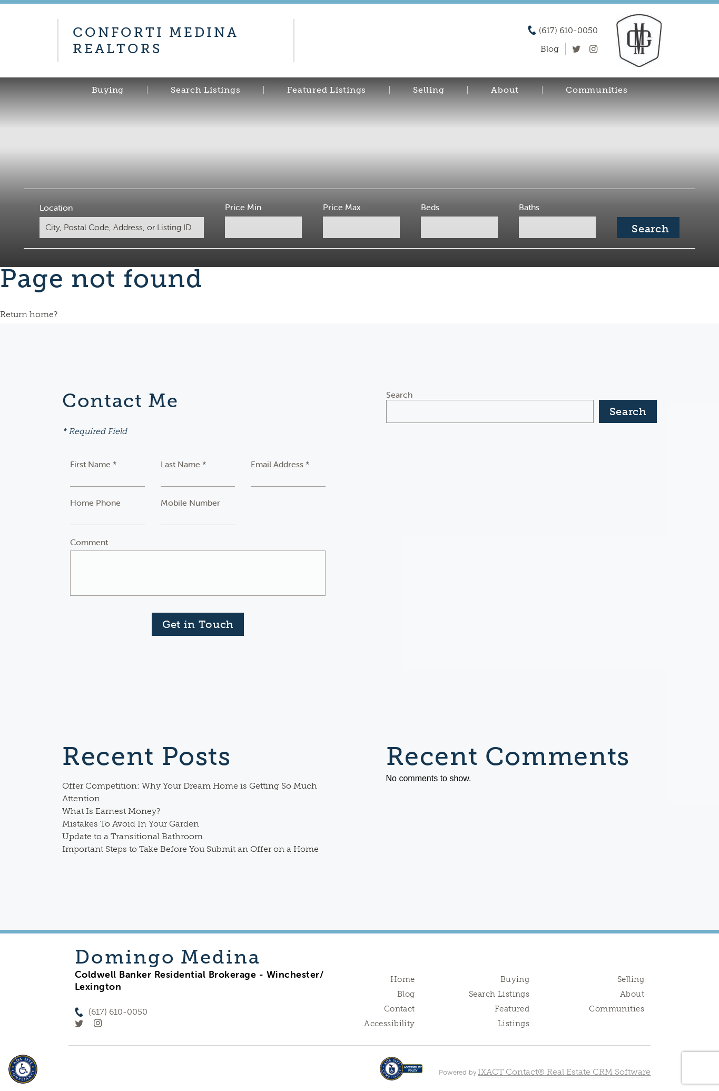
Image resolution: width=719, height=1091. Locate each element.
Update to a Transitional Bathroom (132, 836)
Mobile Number (190, 502)
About (505, 90)
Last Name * (183, 464)
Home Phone (95, 502)
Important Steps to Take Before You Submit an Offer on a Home (190, 849)
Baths (521, 207)
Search (399, 394)
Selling (428, 90)
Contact (399, 1009)
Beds (426, 207)
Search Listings (205, 90)
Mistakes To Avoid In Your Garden (130, 824)
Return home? (28, 314)
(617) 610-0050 (568, 30)
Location (68, 207)
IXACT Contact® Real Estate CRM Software (564, 1072)
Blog (406, 994)
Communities (596, 90)
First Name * (93, 464)
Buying (108, 90)
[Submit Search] (636, 227)
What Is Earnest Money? (111, 811)
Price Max (341, 207)
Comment (89, 542)
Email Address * (280, 464)
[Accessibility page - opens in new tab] (401, 1074)
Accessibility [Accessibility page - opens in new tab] (389, 1023)
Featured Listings (326, 90)
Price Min (247, 207)
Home (402, 979)
